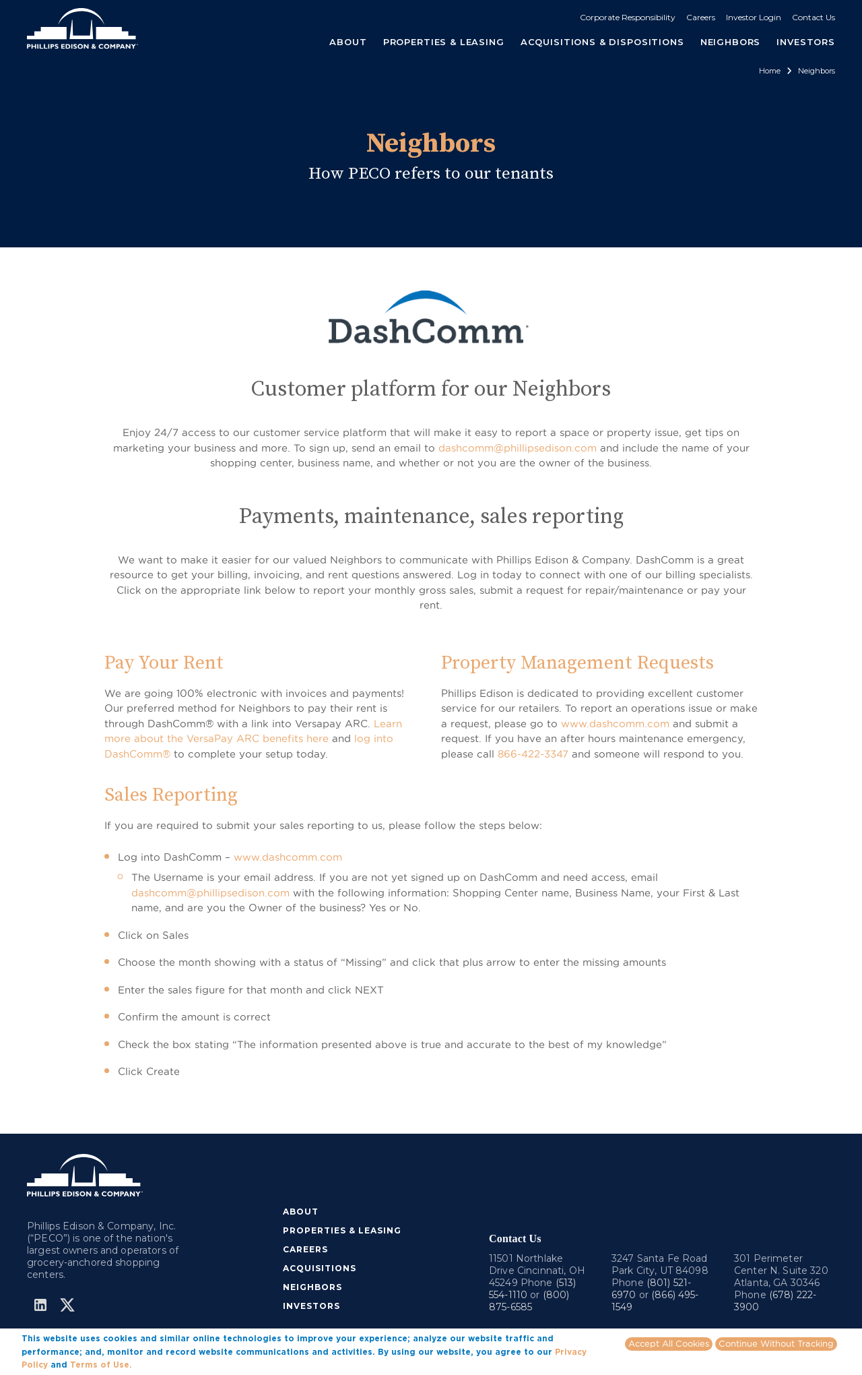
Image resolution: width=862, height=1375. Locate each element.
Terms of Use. (101, 1364)
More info (155, 1364)
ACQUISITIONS (319, 1268)
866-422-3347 (533, 754)
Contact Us (813, 17)
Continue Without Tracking (776, 1343)
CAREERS (305, 1249)
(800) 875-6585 (529, 1301)
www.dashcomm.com (615, 723)
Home (770, 70)
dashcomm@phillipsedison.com (517, 448)
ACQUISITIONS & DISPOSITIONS (602, 41)
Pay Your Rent (164, 663)
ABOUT (301, 1211)
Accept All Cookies (668, 1343)
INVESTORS (805, 41)
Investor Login (753, 17)
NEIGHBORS (730, 41)
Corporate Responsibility (627, 17)
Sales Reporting (171, 795)
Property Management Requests (577, 663)
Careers (700, 17)
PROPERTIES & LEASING (342, 1230)
